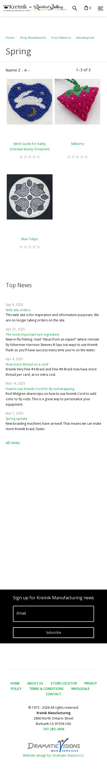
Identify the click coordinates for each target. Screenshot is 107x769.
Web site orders (18, 310)
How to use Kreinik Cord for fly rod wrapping (40, 389)
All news (13, 442)
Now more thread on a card (27, 364)
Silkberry (77, 143)
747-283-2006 (53, 729)
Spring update (16, 418)
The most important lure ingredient (32, 334)
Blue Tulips (29, 239)
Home (10, 38)
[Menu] (100, 8)
